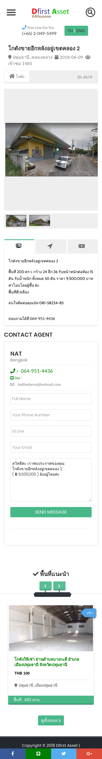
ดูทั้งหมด (51, 720)
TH (70, 31)
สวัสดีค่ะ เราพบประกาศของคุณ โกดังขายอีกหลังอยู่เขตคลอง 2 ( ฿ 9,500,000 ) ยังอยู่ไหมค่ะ (51, 480)
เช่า (90, 613)
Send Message (51, 512)
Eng (80, 31)
